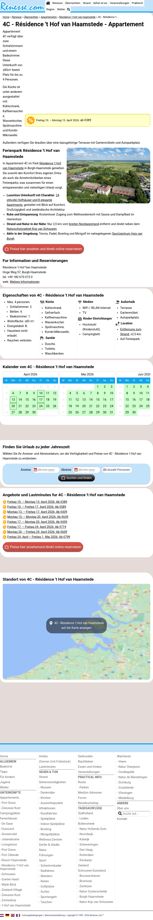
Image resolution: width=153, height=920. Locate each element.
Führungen (46, 855)
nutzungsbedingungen (32, 915)
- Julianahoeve (9, 839)
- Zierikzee (85, 886)
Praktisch (137, 3)
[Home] (48, 3)
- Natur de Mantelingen (132, 777)
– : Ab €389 (37, 502)
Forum (82, 798)
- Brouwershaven (89, 876)
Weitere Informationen (25, 282)
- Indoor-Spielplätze (52, 824)
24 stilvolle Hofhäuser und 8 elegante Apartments (33, 200)
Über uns (123, 808)
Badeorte (6, 766)
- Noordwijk (85, 834)
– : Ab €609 (37, 532)
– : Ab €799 (38, 537)
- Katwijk (83, 839)
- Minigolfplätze (49, 834)
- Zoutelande (125, 787)
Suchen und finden (76, 478)
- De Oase (6, 824)
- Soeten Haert (9, 879)
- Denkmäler (47, 792)
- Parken (83, 787)
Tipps (4, 772)
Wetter (61, 9)
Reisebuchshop (88, 803)
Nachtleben (85, 761)
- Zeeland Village (11, 890)
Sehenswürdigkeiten (52, 782)
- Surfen (44, 892)
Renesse (57, 3)
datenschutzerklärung (55, 915)
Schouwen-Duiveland (92, 870)
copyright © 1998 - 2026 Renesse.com (84, 915)
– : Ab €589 (36, 507)
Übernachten (72, 3)
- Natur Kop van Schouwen (95, 902)
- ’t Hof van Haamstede (15, 905)
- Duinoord (7, 829)
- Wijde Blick (8, 884)
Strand (87, 3)
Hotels (43, 756)
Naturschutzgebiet (32, 229)
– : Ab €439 (37, 512)
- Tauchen (45, 902)
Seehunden (85, 756)
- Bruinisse (85, 881)
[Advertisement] (76, 432)
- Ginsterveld (8, 834)
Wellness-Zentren (50, 839)
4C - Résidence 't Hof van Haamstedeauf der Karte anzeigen (76, 625)
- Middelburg (125, 798)
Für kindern (7, 777)
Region (50, 9)
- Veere (121, 761)
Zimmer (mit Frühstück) (55, 761)
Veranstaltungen (119, 3)
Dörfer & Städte (49, 845)
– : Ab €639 (37, 517)
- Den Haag (85, 850)
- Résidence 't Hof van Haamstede (14, 867)
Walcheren (124, 756)
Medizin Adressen (90, 792)
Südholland (85, 813)
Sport (42, 860)
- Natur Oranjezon (128, 767)
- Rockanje (85, 860)
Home (4, 756)
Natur (43, 850)
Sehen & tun (100, 3)
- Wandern (45, 876)
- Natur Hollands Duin (92, 829)
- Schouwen (7, 874)
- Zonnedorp (8, 900)
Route (82, 782)
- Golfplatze (46, 886)
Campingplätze (10, 813)
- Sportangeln (48, 897)
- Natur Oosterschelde (92, 891)
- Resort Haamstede (13, 860)
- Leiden (83, 818)
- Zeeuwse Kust (10, 808)
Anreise (26, 470)
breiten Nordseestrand (84, 224)
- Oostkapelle (125, 772)
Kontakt (122, 819)
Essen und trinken (90, 767)
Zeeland (83, 865)
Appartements (9, 797)
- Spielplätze (47, 819)
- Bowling (45, 829)
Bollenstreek (86, 824)
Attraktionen (47, 808)
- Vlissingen (125, 793)
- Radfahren (46, 871)
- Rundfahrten (48, 813)
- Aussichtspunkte (51, 803)
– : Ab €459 (37, 522)
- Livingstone (8, 844)
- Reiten (44, 881)
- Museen (45, 787)
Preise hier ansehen (43, 249)
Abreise (66, 470)
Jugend (5, 782)
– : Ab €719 (36, 527)
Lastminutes (47, 767)
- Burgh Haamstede (91, 897)
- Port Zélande (9, 855)
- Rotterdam (86, 855)
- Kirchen (45, 798)
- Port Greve (8, 803)
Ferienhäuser (8, 818)
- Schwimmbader (50, 865)
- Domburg (124, 782)
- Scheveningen (88, 844)
